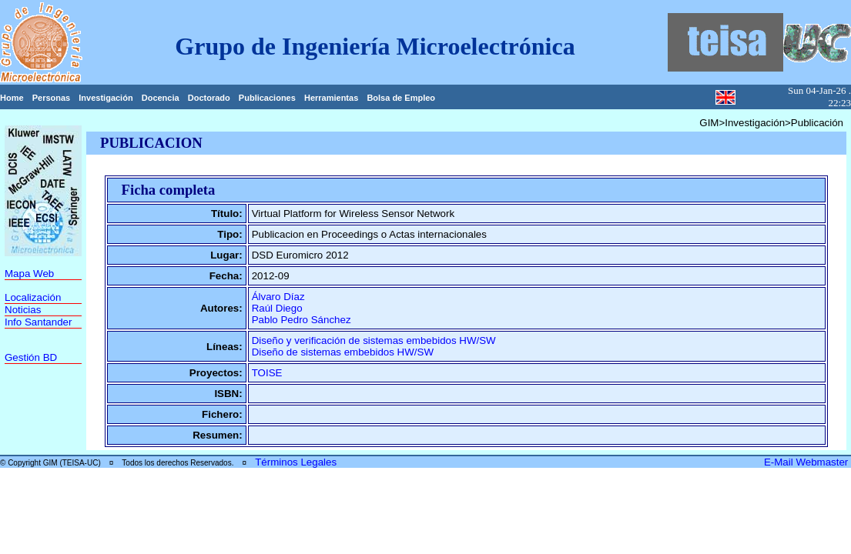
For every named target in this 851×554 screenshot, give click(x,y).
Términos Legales (296, 462)
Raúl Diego (277, 308)
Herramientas (331, 97)
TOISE (267, 373)
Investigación (105, 97)
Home (12, 97)
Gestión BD (31, 357)
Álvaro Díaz (278, 296)
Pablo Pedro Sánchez (301, 319)
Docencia (160, 97)
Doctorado (209, 97)
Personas (51, 97)
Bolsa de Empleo (401, 97)
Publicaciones (267, 97)
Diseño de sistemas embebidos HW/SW (343, 352)
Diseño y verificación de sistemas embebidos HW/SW (374, 340)
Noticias (23, 309)
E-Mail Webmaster (807, 462)
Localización (33, 297)
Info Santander (38, 322)
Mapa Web (29, 273)
